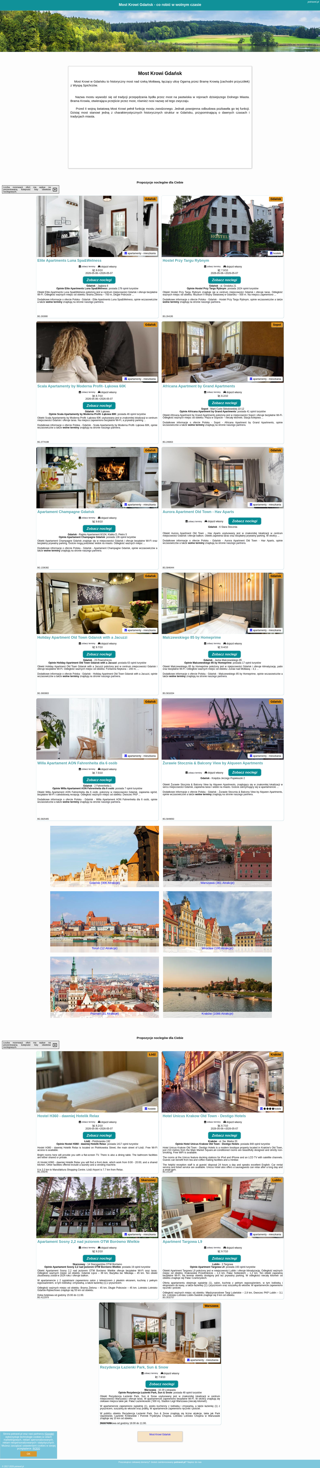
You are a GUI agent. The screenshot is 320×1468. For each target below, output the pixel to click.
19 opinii (136, 1267)
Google (49, 1433)
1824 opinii (243, 288)
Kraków (276, 1054)
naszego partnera (93, 302)
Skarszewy (148, 1180)
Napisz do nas (194, 1462)
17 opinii (246, 662)
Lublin (276, 1180)
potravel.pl (313, 1)
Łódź (152, 1054)
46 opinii (131, 414)
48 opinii (187, 1392)
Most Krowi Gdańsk (160, 1434)
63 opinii (132, 662)
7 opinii (128, 788)
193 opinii (240, 1267)
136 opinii (121, 537)
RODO (36, 1448)
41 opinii (251, 411)
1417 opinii (122, 1144)
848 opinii (255, 1144)
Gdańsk (150, 199)
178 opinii (123, 288)
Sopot (277, 324)
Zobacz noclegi (99, 280)
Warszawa (211, 1305)
